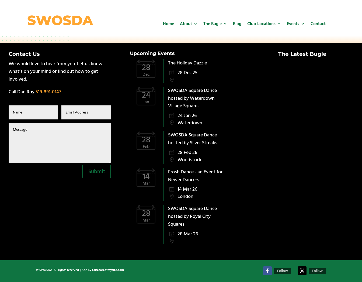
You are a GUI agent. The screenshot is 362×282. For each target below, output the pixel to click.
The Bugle (212, 24)
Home (168, 24)
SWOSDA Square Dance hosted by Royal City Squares (192, 216)
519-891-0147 (48, 91)
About (186, 24)
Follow (282, 271)
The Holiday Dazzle (187, 63)
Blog (237, 24)
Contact (318, 24)
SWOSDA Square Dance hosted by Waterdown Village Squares (192, 98)
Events (293, 24)
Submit (96, 171)
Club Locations (261, 24)
